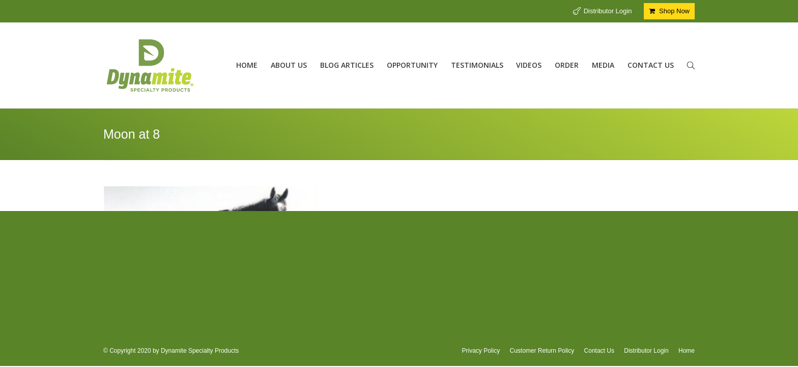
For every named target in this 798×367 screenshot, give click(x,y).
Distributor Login (608, 11)
